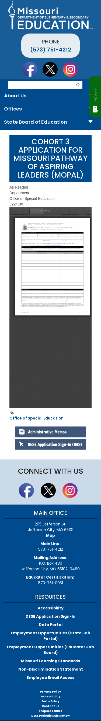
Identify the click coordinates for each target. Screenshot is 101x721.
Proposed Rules (50, 711)
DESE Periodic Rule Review (50, 716)
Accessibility (51, 608)
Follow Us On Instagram (73, 69)
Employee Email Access (50, 677)
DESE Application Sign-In (50, 616)
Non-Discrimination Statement (50, 669)
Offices (50, 109)
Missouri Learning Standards (50, 661)
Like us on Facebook (32, 69)
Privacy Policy (50, 692)
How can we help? (95, 91)
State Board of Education (50, 122)
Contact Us (50, 706)
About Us (50, 96)
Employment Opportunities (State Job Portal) (50, 635)
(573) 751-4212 (50, 49)
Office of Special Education (36, 418)
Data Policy (50, 701)
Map (50, 535)
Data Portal (50, 624)
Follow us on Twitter (52, 69)
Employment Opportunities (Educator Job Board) (50, 649)
